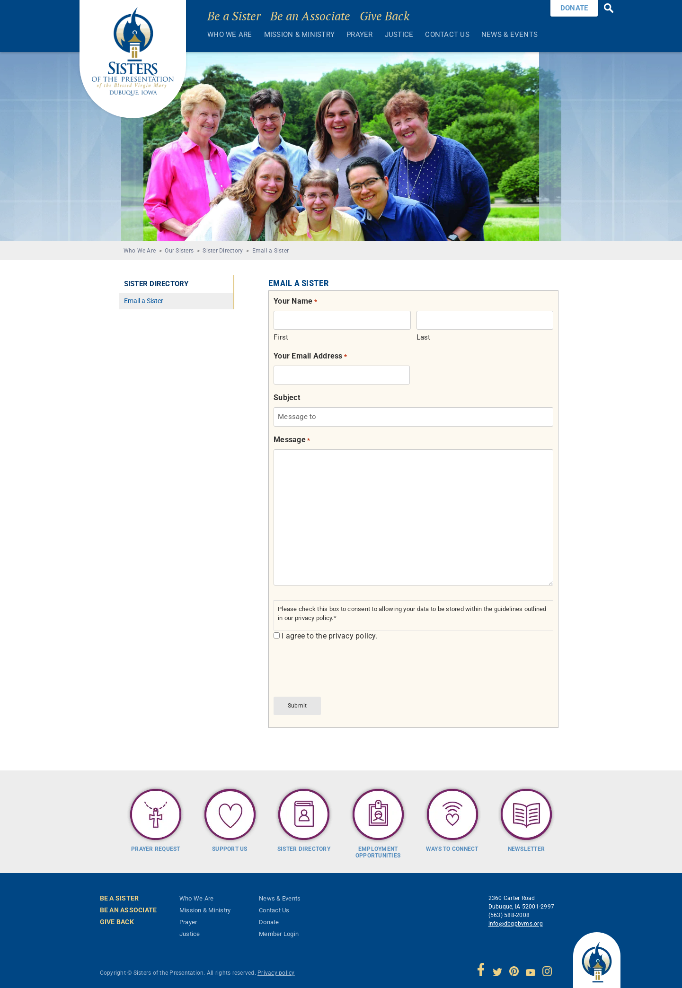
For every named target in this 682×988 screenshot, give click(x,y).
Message (292, 440)
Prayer (359, 35)
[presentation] (345, 667)
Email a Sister (270, 250)
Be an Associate (310, 16)
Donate (269, 918)
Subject (287, 397)
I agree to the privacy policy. (330, 635)
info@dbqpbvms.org (515, 920)
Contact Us (447, 35)
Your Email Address (310, 356)
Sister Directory (223, 250)
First (281, 337)
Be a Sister (234, 16)
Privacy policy (276, 969)
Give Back (384, 16)
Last (423, 337)
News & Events (509, 35)
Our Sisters (179, 250)
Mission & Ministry (299, 35)
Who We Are (229, 35)
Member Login (279, 930)
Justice (399, 35)
